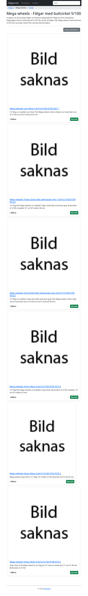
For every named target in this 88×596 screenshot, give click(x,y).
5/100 (31, 8)
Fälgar (10, 8)
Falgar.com (13, 3)
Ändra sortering (71, 30)
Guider (35, 3)
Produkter (25, 3)
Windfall (47, 589)
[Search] (66, 3)
